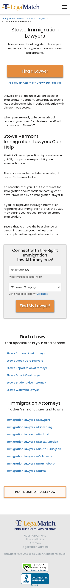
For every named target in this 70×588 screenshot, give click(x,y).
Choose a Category (23, 287)
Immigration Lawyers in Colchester (30, 456)
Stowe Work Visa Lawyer (23, 390)
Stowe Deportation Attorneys (27, 368)
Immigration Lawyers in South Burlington (34, 449)
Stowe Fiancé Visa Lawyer (24, 375)
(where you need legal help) (25, 276)
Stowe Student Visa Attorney (26, 382)
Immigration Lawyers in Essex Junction (32, 442)
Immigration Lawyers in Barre (26, 471)
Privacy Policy (35, 539)
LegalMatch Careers (35, 547)
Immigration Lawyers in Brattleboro (31, 463)
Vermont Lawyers (36, 18)
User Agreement (35, 535)
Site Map (35, 543)
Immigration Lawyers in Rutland (28, 434)
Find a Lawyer (35, 71)
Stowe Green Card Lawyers (25, 361)
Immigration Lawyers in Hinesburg (29, 427)
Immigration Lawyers (13, 18)
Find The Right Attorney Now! (35, 492)
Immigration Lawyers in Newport (28, 420)
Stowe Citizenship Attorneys (26, 353)
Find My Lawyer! (35, 305)
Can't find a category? (28, 293)
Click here (42, 293)
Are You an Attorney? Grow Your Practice (35, 83)
